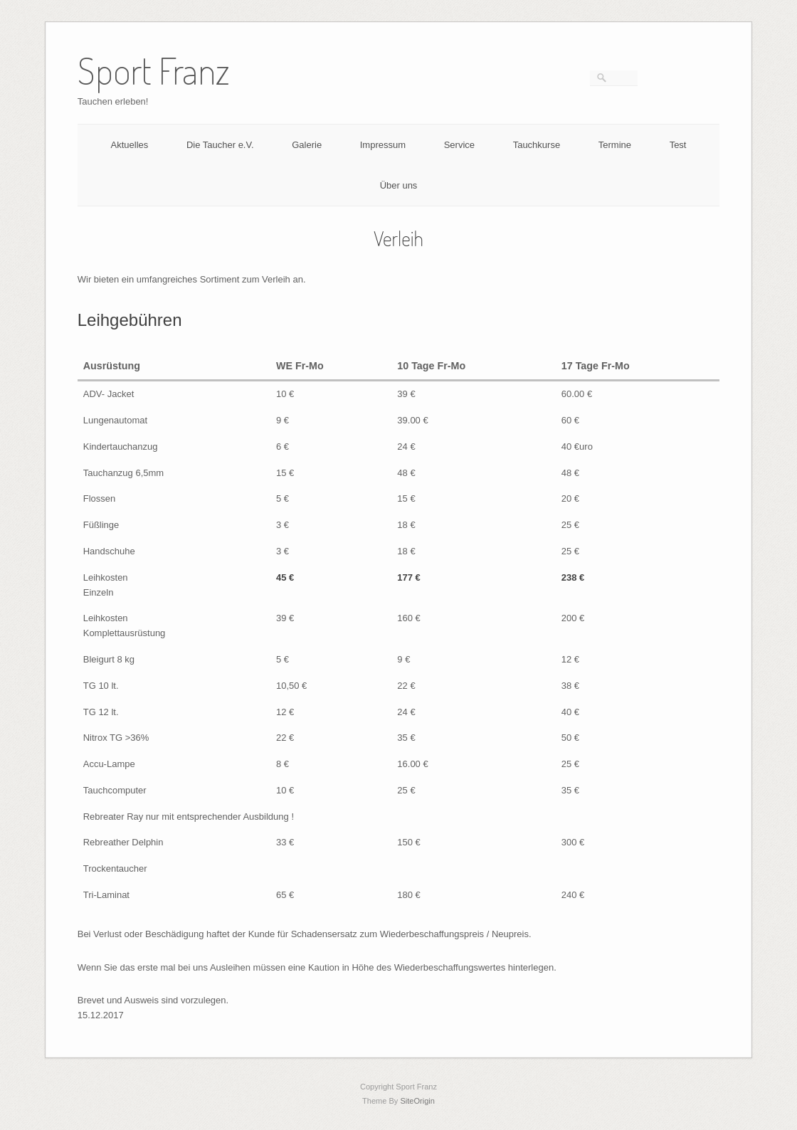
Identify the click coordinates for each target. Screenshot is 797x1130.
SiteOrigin (417, 1101)
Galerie (307, 144)
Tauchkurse (536, 144)
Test (678, 144)
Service (459, 144)
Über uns (399, 185)
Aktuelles (130, 144)
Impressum (383, 144)
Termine (614, 144)
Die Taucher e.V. (220, 144)
